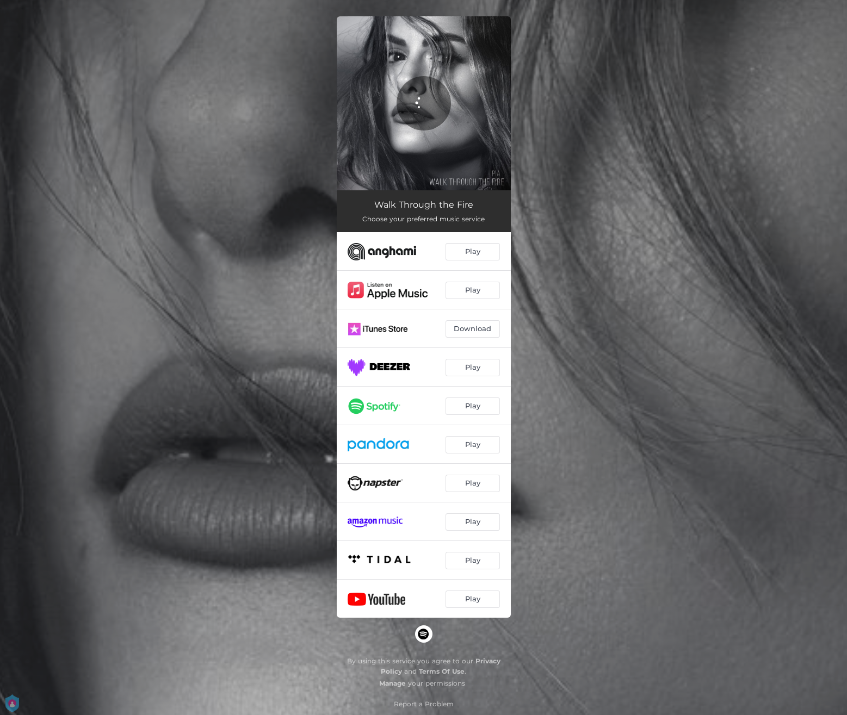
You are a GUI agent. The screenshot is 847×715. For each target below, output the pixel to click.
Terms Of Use (442, 671)
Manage (392, 683)
